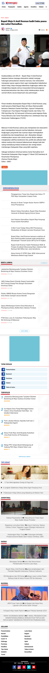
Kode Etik (20, 663)
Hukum (41, 7)
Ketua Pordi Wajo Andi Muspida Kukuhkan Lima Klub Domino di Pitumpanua (19, 434)
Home (4, 7)
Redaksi (33, 663)
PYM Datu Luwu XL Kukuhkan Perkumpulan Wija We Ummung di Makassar (18, 319)
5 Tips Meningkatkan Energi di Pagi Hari (19, 482)
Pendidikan (4, 636)
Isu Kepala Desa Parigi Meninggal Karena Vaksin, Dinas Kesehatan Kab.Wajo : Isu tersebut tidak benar (18, 411)
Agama (26, 7)
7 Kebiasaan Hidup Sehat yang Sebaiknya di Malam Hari (23, 493)
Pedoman (26, 663)
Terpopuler (11, 7)
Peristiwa (9, 378)
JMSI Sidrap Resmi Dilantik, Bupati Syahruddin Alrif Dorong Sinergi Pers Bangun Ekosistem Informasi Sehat (17, 283)
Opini (26, 641)
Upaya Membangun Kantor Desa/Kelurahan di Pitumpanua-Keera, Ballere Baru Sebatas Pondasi (18, 307)
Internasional (28, 646)
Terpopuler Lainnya (24, 456)
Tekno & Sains (10, 387)
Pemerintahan (10, 369)
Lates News (28, 631)
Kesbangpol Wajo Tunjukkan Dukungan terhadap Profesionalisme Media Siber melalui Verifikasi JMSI (25, 536)
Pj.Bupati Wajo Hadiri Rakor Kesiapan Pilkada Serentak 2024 (25, 611)
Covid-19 (4, 639)
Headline (34, 7)
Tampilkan (44, 263)
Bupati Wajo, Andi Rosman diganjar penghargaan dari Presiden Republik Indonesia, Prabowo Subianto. (25, 570)
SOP (15, 663)
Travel (3, 654)
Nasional (9, 374)
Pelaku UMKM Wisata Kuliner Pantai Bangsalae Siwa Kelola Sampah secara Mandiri (18, 295)
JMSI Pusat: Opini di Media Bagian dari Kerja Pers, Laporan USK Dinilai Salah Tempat (25, 604)
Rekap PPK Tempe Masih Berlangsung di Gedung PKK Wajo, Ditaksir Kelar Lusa (18, 446)
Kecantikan (28, 652)
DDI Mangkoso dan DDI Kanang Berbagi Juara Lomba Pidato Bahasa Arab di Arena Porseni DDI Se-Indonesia (25, 577)
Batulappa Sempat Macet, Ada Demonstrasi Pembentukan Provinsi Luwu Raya (25, 563)
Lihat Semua (24, 331)
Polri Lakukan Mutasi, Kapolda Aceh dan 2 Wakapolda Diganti (19, 422)
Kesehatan (27, 639)
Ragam (26, 633)
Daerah (3, 633)
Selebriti (4, 652)
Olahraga (4, 641)
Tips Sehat (4, 649)
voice (42, 30)
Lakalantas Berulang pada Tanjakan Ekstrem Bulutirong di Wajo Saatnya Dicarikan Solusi (17, 270)
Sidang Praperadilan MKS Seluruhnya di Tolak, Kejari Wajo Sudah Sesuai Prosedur (25, 519)
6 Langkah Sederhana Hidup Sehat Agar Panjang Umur (22, 488)
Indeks (19, 7)
